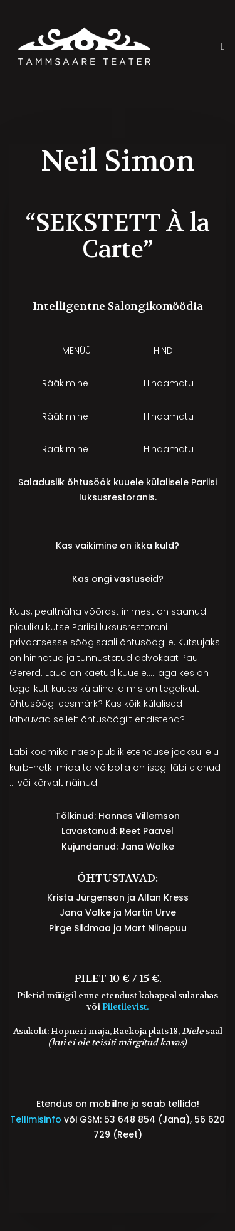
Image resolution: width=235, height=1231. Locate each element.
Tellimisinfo (35, 1119)
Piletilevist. (125, 1006)
